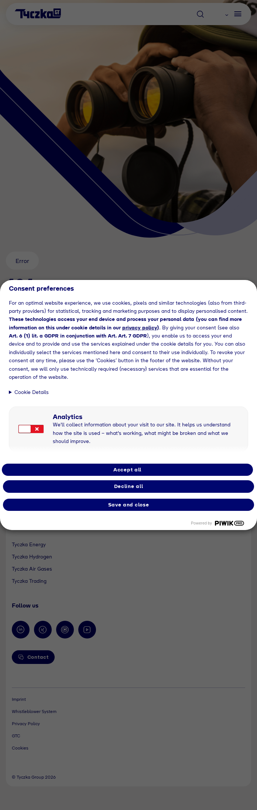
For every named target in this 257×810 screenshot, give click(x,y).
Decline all (128, 486)
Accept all (127, 469)
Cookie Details (31, 392)
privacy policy (139, 327)
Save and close (128, 505)
